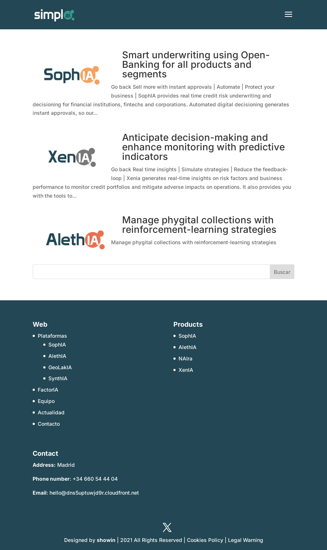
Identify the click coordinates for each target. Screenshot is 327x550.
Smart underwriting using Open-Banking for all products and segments (196, 64)
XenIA (186, 370)
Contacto (49, 424)
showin (106, 540)
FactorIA (48, 389)
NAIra (185, 358)
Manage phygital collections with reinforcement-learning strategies (199, 224)
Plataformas (52, 336)
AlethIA (57, 356)
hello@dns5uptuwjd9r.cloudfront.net (94, 492)
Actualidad (51, 412)
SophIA (57, 344)
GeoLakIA (60, 367)
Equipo (46, 401)
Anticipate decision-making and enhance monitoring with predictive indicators (203, 147)
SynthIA (57, 378)
